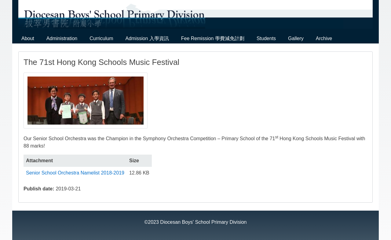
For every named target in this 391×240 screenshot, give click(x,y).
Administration (61, 38)
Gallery (296, 38)
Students (266, 38)
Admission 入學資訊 (147, 38)
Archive (324, 38)
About (27, 38)
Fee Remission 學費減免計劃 (212, 38)
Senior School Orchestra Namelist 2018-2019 (75, 172)
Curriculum (101, 38)
